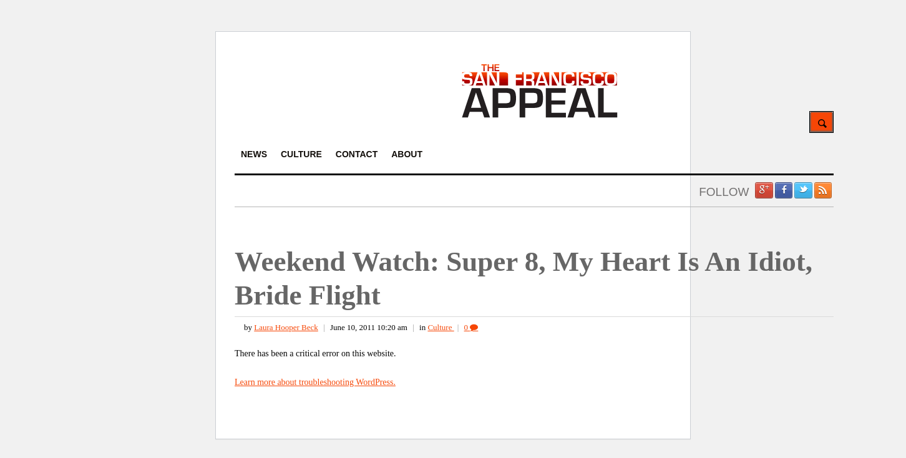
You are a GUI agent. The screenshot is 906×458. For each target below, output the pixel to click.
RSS (823, 190)
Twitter (803, 190)
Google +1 (763, 190)
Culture (440, 327)
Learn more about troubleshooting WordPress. (315, 382)
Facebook (783, 190)
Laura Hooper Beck (286, 327)
